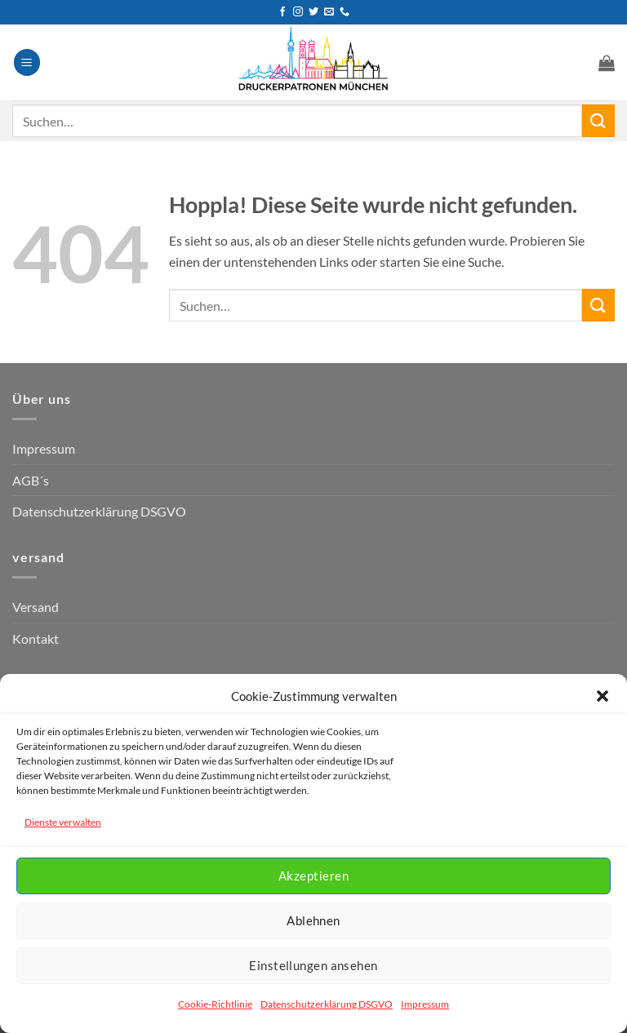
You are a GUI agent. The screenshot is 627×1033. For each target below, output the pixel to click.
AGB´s (30, 480)
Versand (35, 606)
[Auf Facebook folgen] (282, 12)
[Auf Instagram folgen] (298, 12)
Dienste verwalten (62, 822)
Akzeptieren (313, 875)
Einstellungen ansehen (313, 965)
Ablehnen (313, 920)
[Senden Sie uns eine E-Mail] (329, 12)
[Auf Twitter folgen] (313, 12)
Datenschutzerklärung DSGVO (326, 1004)
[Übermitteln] (598, 120)
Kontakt (35, 638)
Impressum (425, 1004)
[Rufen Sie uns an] (344, 12)
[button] (602, 696)
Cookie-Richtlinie (215, 1004)
